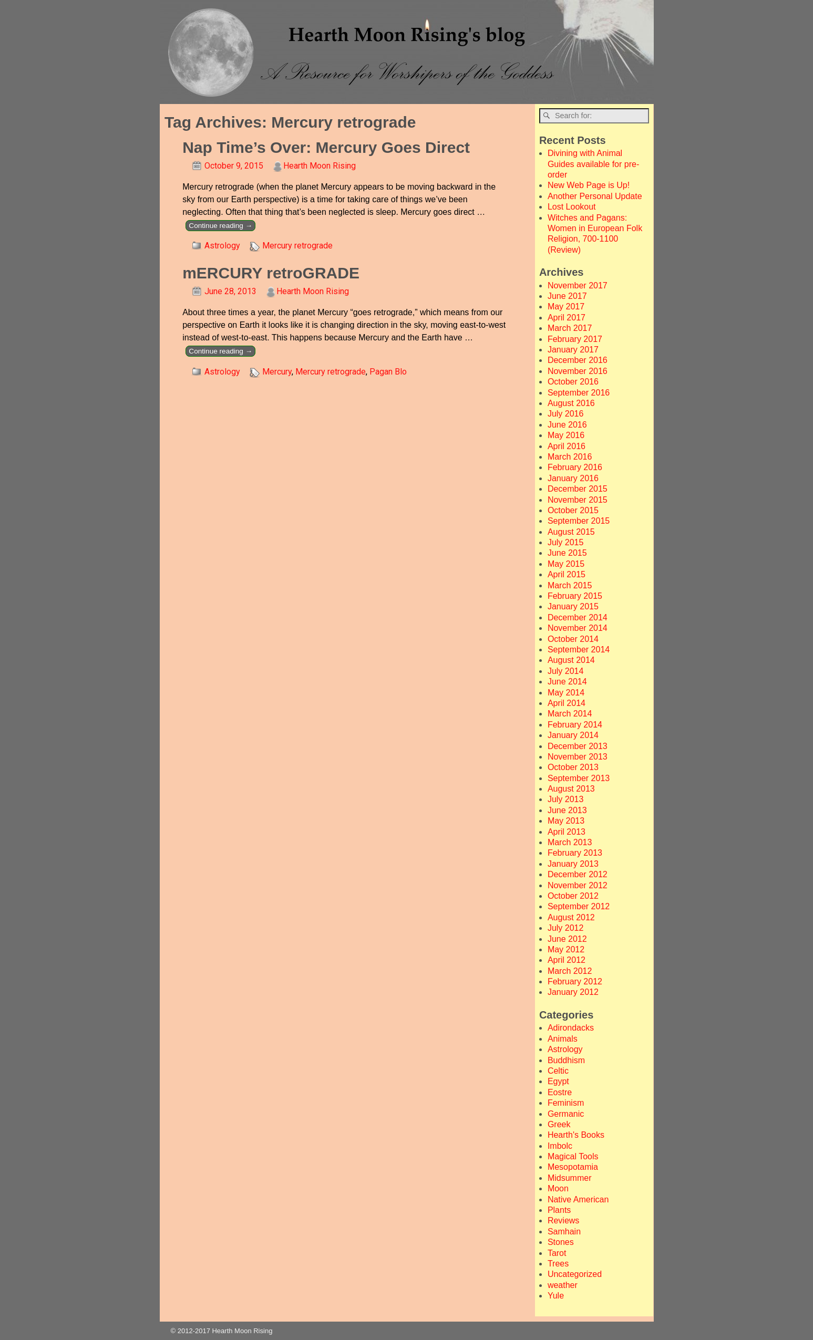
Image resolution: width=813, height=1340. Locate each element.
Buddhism (566, 1060)
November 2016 (578, 371)
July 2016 (566, 413)
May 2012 (566, 949)
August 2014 (571, 660)
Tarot (557, 1253)
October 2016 (573, 381)
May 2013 (566, 820)
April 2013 (566, 831)
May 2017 (566, 306)
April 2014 (566, 703)
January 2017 (573, 349)
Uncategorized (575, 1274)
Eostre (560, 1092)
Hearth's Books (576, 1134)
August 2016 (571, 403)
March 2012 (570, 971)
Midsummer (570, 1177)
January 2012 (573, 992)
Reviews (563, 1220)
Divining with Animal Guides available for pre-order (593, 164)
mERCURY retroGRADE (270, 273)
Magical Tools (573, 1156)
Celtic (558, 1070)
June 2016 (567, 424)
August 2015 (571, 531)
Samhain (564, 1231)
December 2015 (578, 488)
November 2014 (578, 628)
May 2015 (566, 563)
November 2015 (578, 499)
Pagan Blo (388, 372)
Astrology (222, 246)
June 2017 (567, 296)
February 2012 (575, 981)
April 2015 (566, 574)
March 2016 (570, 456)
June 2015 (567, 552)
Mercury (277, 372)
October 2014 (573, 639)
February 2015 (575, 595)
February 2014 (575, 724)
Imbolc (560, 1145)
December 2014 (578, 617)
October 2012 (573, 895)
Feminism (566, 1102)
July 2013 (566, 799)
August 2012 (571, 917)
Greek (559, 1124)
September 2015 (579, 520)
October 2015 (573, 510)
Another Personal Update (595, 196)
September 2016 (579, 392)
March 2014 (570, 713)
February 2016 (575, 467)
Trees (558, 1263)
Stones (561, 1242)
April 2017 (566, 317)
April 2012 (566, 959)
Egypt (558, 1081)
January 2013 (573, 863)
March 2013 (570, 842)
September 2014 (579, 649)
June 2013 (567, 810)
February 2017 (575, 339)
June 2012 (567, 938)
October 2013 (573, 767)
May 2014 (566, 692)
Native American (578, 1199)
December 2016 (578, 360)
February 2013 (575, 852)
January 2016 (573, 478)
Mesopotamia (573, 1166)
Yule (556, 1295)
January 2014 (573, 735)
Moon (558, 1188)
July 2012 (566, 927)
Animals (563, 1038)
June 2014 (567, 681)
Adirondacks (571, 1027)
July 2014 (566, 671)
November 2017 (578, 285)
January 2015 (573, 606)
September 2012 (579, 906)
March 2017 (570, 328)
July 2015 (566, 542)
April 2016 (566, 446)
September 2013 (579, 778)
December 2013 (578, 746)
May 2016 (566, 435)
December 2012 (578, 874)
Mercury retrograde (297, 246)
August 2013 (571, 788)
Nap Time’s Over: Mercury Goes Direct (326, 147)
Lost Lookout (572, 206)
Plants (559, 1210)
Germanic (566, 1113)
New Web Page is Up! (589, 185)
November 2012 (578, 885)
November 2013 (578, 756)
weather (563, 1285)
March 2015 (570, 585)
